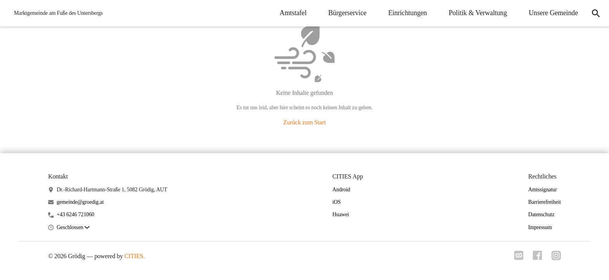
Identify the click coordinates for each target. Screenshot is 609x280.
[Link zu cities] (519, 255)
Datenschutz (541, 214)
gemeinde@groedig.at (80, 202)
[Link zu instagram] (556, 255)
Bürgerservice (347, 13)
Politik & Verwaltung (478, 13)
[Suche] (596, 13)
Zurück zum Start (304, 122)
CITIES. (134, 256)
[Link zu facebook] (537, 255)
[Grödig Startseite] (56, 13)
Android (341, 189)
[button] (73, 228)
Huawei (340, 214)
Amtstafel (293, 13)
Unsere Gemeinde (553, 13)
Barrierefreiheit (544, 202)
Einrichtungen (407, 13)
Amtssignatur (542, 189)
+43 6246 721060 (75, 214)
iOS (336, 202)
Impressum (540, 227)
